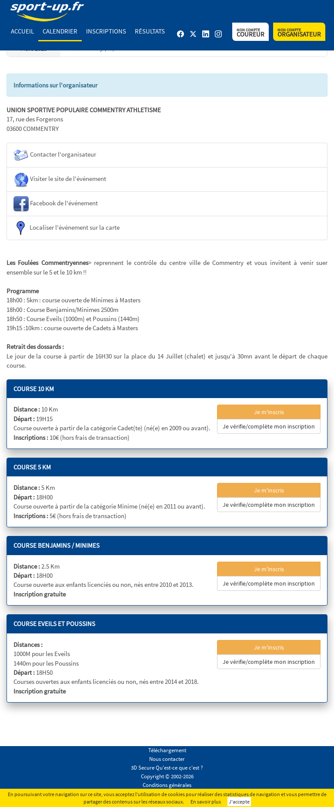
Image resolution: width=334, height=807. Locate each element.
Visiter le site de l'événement (59, 179)
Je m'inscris (269, 412)
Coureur (250, 32)
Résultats (150, 31)
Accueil (22, 31)
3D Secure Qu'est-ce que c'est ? (167, 767)
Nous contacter (167, 759)
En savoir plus (205, 801)
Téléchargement (167, 750)
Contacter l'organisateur (54, 155)
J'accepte (239, 801)
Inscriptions (106, 31)
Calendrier (60, 31)
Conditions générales (167, 785)
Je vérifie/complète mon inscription (269, 426)
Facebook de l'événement (55, 203)
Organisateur (299, 32)
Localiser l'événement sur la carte (66, 228)
